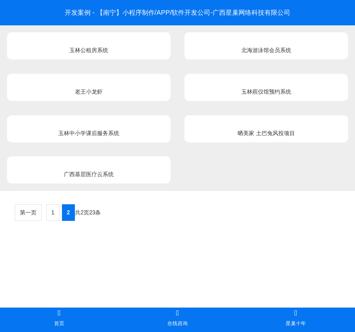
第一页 (28, 212)
